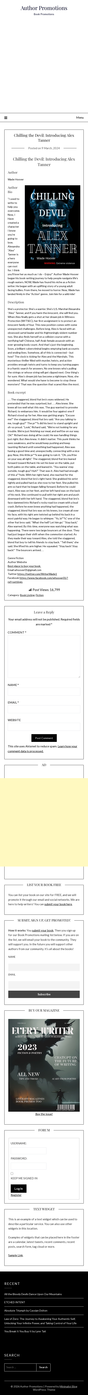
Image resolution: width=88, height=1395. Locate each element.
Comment (17, 632)
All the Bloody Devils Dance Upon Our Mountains (33, 1294)
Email (13, 702)
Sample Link (15, 1255)
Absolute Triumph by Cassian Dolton (25, 1310)
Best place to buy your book (24, 566)
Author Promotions (44, 7)
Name (13, 685)
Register (16, 1195)
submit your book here (58, 904)
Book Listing (27, 595)
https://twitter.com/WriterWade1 (37, 573)
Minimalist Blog (68, 1386)
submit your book (42, 930)
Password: (19, 1158)
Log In (18, 1188)
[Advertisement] (44, 67)
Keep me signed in (24, 1178)
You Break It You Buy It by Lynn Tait (25, 1331)
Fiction (40, 595)
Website (14, 720)
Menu (80, 117)
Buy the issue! (44, 1067)
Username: (19, 1143)
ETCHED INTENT (14, 1302)
